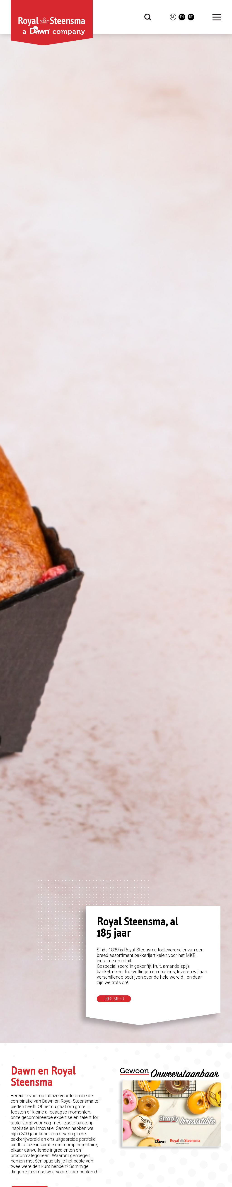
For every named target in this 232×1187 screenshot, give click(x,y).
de (191, 17)
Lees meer (114, 999)
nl (172, 17)
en (182, 17)
